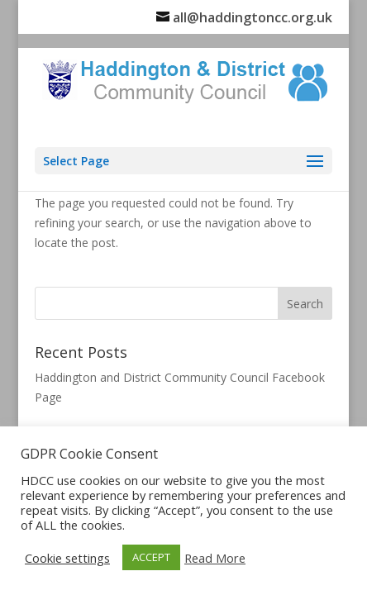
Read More (214, 557)
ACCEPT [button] (151, 557)
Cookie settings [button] (67, 557)
